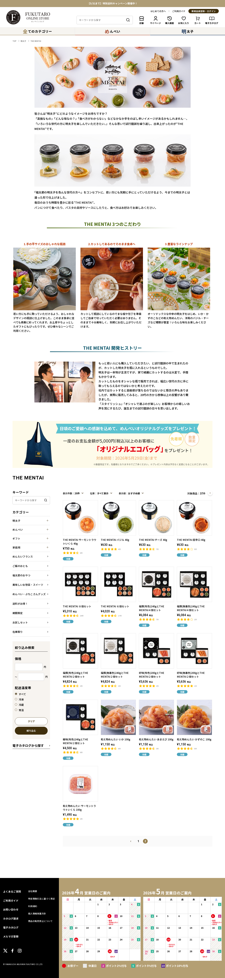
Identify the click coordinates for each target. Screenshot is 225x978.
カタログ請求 (10, 918)
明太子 (23, 41)
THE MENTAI (35, 41)
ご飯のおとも (20, 566)
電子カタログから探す (28, 745)
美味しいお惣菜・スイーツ (27, 585)
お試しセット (20, 622)
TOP (14, 41)
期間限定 (17, 613)
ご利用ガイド (178, 11)
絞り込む (31, 730)
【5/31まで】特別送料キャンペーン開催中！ (113, 3)
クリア (31, 721)
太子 (188, 31)
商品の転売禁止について (40, 921)
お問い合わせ (10, 909)
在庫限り (17, 632)
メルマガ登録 (10, 936)
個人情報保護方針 (37, 913)
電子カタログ (10, 927)
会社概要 (32, 891)
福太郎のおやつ (21, 575)
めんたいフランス (22, 556)
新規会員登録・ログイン (204, 11)
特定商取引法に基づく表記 (41, 898)
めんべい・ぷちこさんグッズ (29, 594)
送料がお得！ (20, 603)
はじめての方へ (158, 11)
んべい (112, 31)
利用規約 (32, 906)
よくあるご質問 (12, 891)
